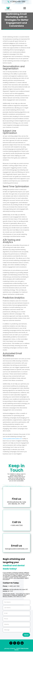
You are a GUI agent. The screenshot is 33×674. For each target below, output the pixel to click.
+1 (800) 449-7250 (17, 2)
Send (26, 635)
